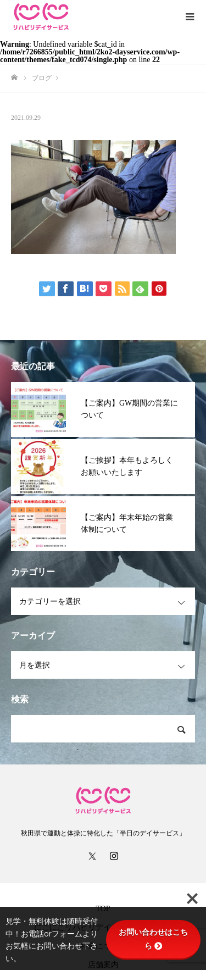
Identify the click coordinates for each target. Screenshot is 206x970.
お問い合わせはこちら (153, 939)
